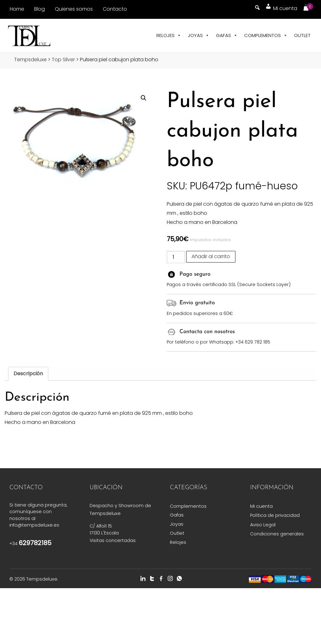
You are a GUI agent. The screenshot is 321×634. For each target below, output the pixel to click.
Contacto (115, 9)
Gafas (227, 35)
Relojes (168, 35)
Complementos (265, 35)
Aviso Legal (263, 525)
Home (17, 9)
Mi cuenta (261, 506)
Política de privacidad (275, 515)
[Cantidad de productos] (176, 257)
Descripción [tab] (28, 373)
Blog (39, 9)
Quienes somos (74, 9)
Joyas (198, 35)
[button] (143, 98)
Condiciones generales (277, 534)
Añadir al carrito (211, 256)
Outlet (302, 35)
